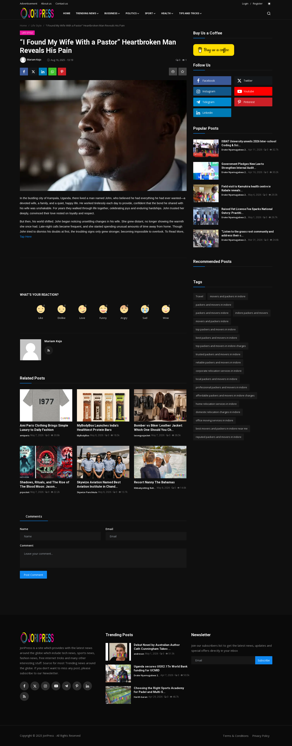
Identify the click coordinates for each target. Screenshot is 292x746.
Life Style (36, 25)
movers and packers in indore (227, 296)
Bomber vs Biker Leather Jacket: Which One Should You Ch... (158, 428)
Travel (199, 296)
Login (245, 3)
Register (258, 3)
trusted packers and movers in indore (218, 354)
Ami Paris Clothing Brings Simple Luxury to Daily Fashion (44, 428)
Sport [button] (150, 13)
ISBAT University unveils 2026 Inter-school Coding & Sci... (248, 143)
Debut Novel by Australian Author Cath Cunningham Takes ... (157, 647)
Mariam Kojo (53, 341)
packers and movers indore (212, 313)
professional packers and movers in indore (221, 387)
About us (46, 3)
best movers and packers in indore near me (222, 428)
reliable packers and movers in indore (218, 362)
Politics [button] (132, 13)
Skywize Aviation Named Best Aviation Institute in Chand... (99, 484)
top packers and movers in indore (216, 329)
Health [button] (167, 13)
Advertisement (28, 3)
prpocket (25, 492)
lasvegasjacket (142, 435)
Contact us (62, 3)
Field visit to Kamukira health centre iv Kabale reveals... (246, 188)
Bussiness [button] (112, 13)
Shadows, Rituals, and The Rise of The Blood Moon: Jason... (44, 484)
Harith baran (141, 696)
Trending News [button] (87, 13)
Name (24, 529)
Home (66, 13)
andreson (139, 653)
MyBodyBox (83, 435)
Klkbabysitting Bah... (145, 487)
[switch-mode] (269, 3)
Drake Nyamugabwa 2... (234, 149)
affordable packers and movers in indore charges (225, 395)
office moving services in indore (214, 420)
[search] (268, 13)
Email (109, 529)
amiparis (24, 435)
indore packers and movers (251, 313)
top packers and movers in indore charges (221, 346)
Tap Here (26, 236)
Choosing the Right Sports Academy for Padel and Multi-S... (159, 690)
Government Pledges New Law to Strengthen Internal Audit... (250, 165)
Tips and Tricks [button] (190, 13)
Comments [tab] (34, 516)
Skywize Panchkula (87, 492)
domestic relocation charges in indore (218, 412)
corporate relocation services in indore (219, 371)
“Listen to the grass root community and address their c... (247, 233)
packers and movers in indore (213, 304)
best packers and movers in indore (216, 337)
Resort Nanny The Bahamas (154, 482)
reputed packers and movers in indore (218, 437)
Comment (27, 545)
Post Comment (33, 575)
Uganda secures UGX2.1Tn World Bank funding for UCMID (160, 668)
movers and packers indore (212, 321)
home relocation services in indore (216, 404)
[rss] (24, 696)
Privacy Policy (260, 736)
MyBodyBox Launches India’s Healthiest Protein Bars (98, 428)
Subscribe (264, 660)
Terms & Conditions (234, 736)
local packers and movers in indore (216, 379)
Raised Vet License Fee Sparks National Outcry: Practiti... (247, 210)
